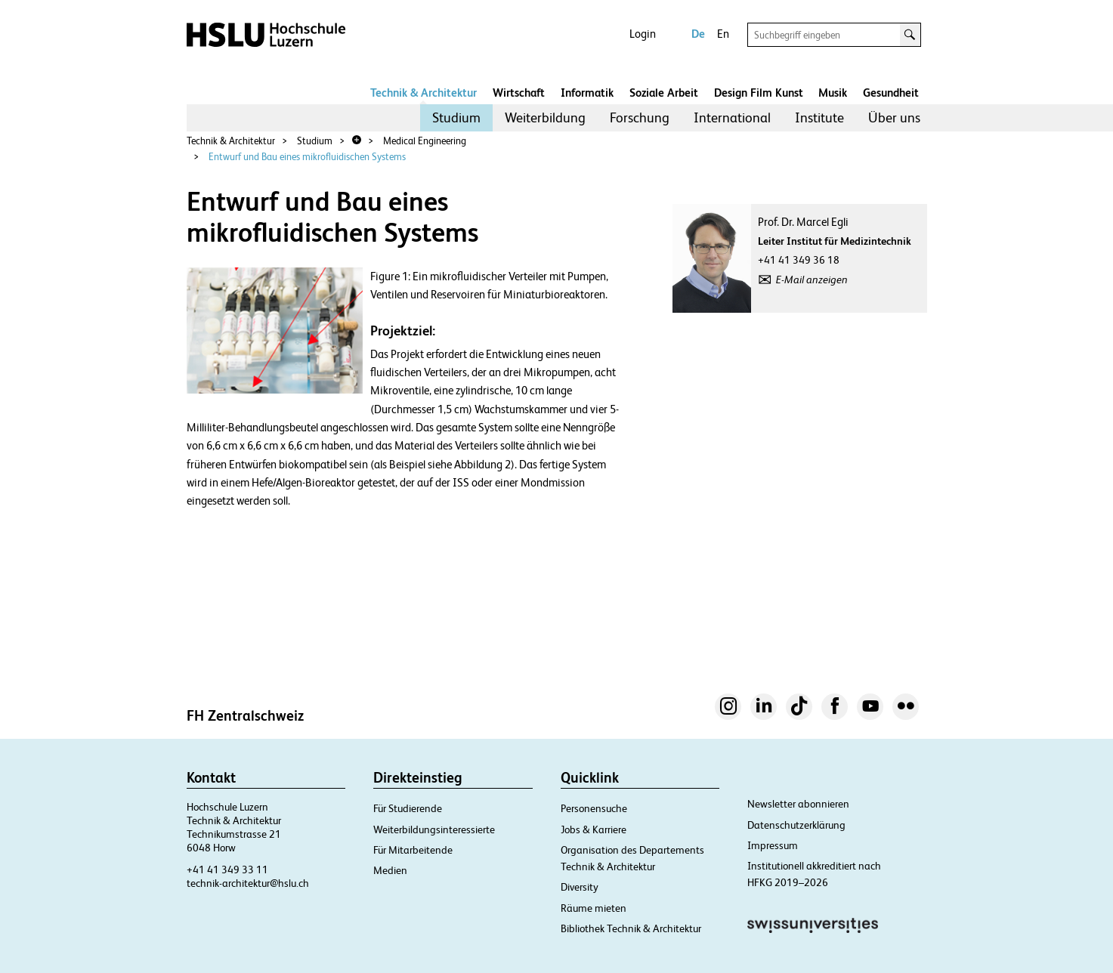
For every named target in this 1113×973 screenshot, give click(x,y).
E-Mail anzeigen (812, 279)
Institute (819, 117)
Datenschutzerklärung (796, 825)
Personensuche (594, 808)
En (723, 33)
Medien (390, 870)
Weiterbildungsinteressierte (434, 829)
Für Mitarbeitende (413, 850)
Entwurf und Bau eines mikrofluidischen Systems (307, 156)
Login (642, 33)
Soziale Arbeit (663, 92)
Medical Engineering (424, 141)
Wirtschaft (519, 92)
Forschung (639, 117)
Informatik (587, 92)
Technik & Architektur (423, 92)
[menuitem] (456, 117)
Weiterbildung (545, 117)
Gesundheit (891, 92)
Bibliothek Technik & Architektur (631, 928)
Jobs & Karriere (593, 829)
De (698, 33)
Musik (832, 92)
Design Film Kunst (758, 92)
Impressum (772, 845)
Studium (456, 117)
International (732, 117)
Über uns (894, 117)
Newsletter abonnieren (798, 804)
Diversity (579, 887)
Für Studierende (407, 808)
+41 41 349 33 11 (227, 869)
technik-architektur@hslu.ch (248, 883)
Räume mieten (593, 908)
